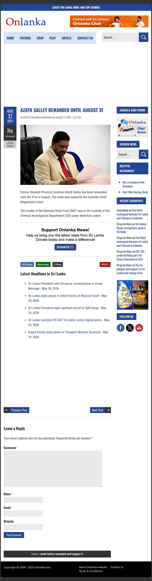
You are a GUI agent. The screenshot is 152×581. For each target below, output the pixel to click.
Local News (10, 144)
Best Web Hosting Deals (135, 192)
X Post (57, 264)
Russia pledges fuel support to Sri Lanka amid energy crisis (131, 269)
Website (9, 521)
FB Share (27, 264)
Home (10, 38)
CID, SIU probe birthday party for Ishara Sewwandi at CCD (130, 255)
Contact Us (117, 567)
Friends (25, 38)
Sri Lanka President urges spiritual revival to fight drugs (63, 308)
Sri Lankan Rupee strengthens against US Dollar (132, 228)
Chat (40, 38)
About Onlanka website (93, 567)
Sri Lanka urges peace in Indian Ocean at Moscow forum (63, 296)
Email (8, 507)
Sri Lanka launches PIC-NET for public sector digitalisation (65, 320)
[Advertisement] (76, 75)
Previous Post (19, 410)
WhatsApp (43, 264)
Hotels (66, 38)
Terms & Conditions (91, 571)
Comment (10, 136)
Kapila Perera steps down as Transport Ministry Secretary (64, 332)
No (10, 130)
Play (53, 38)
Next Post (97, 410)
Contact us (85, 38)
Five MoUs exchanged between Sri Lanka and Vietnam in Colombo (132, 214)
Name (8, 494)
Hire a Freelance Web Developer (134, 184)
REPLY (105, 264)
